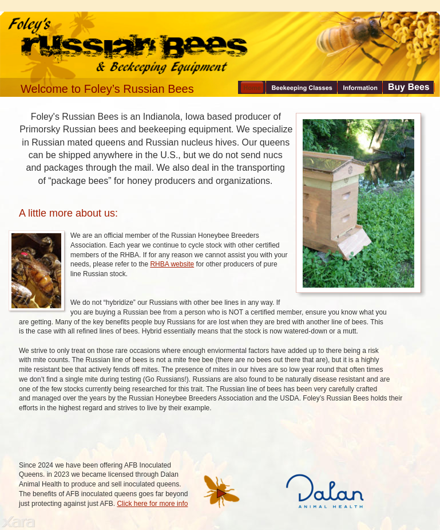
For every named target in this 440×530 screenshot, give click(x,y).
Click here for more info (152, 504)
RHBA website (172, 264)
